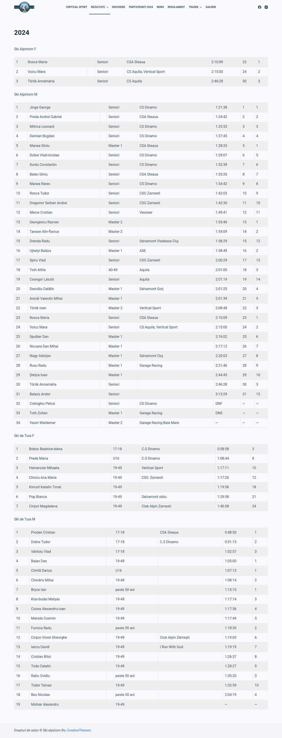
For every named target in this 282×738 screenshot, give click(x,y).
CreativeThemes (79, 730)
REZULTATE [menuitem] (100, 7)
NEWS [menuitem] (160, 7)
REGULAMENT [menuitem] (176, 7)
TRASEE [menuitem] (196, 7)
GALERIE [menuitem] (211, 7)
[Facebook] (259, 7)
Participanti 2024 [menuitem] (141, 7)
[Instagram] (266, 7)
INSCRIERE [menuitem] (118, 7)
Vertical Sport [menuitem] (76, 7)
